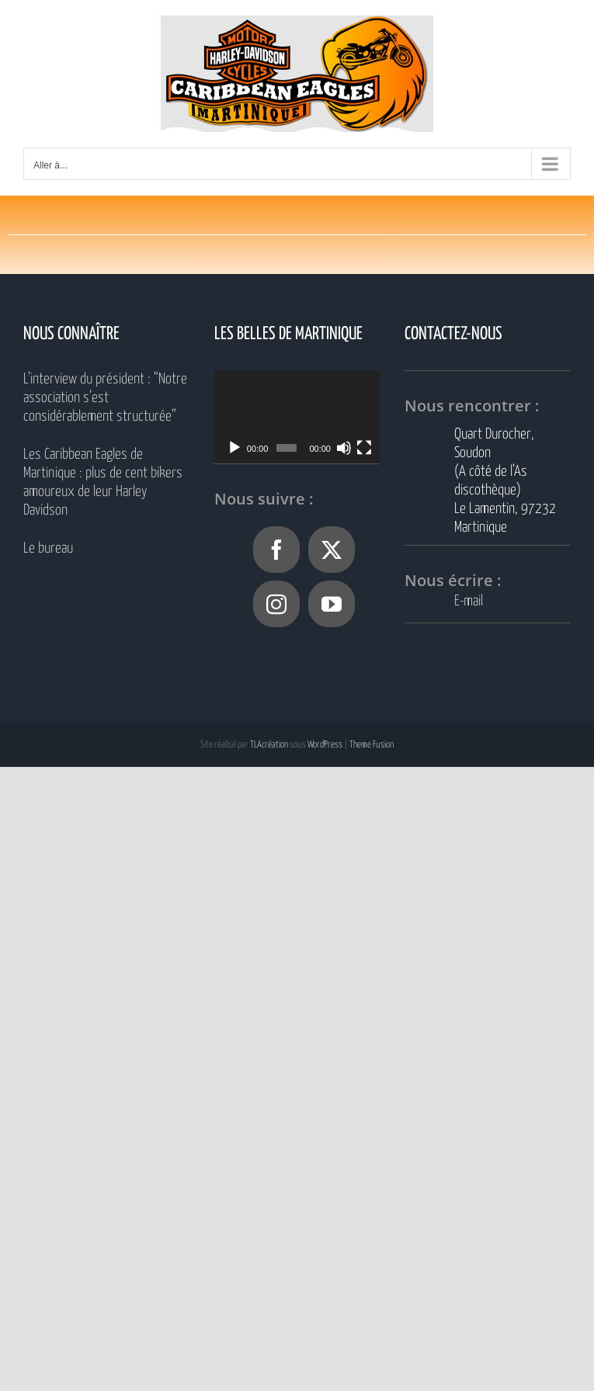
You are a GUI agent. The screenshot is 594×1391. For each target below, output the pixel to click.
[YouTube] (331, 604)
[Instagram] (276, 604)
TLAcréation (269, 745)
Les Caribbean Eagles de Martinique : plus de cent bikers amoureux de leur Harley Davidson (102, 482)
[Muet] (344, 448)
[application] (297, 416)
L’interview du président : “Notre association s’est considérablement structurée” (105, 398)
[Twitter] (331, 549)
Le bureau (48, 548)
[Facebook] (276, 549)
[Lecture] (234, 448)
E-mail (468, 601)
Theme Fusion (371, 745)
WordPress (324, 745)
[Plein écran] (364, 448)
